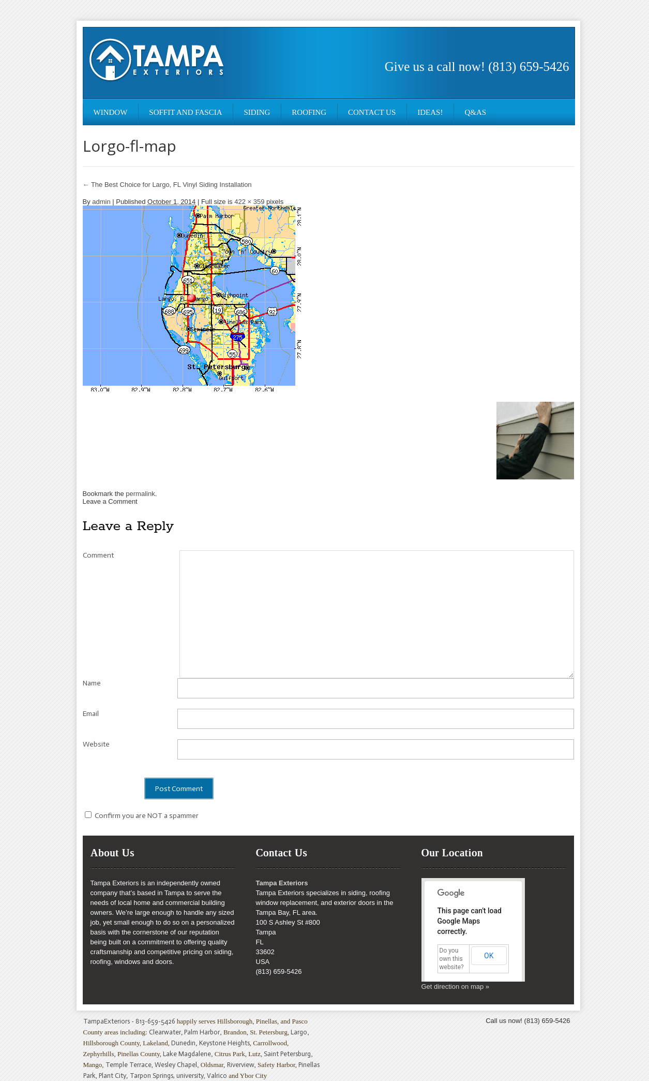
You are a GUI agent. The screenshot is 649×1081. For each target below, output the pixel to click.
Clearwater (165, 1032)
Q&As (475, 112)
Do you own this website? (452, 959)
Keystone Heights (224, 1043)
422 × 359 (249, 202)
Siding (257, 112)
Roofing (309, 112)
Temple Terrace (128, 1065)
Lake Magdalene (187, 1054)
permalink (140, 494)
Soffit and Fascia (185, 112)
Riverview (240, 1065)
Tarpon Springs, (153, 1075)
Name (92, 683)
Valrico (217, 1075)
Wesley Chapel (176, 1065)
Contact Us (372, 112)
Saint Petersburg (287, 1054)
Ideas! (430, 112)
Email (91, 713)
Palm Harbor (202, 1032)
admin (101, 202)
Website (96, 744)
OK (488, 956)
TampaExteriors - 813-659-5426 (129, 1021)
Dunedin (183, 1043)
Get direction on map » (455, 986)
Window (111, 112)
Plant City (112, 1075)
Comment (98, 555)
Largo (299, 1032)
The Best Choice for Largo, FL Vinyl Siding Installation (167, 184)
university (190, 1075)
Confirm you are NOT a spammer (142, 815)
